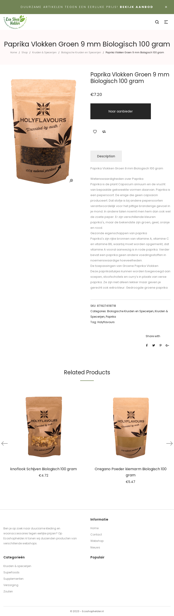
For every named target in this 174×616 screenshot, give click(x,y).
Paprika (111, 317)
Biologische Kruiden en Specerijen (81, 52)
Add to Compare (104, 131)
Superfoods (11, 572)
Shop (25, 52)
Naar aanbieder (121, 111)
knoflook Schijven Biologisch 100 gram (43, 469)
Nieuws (95, 547)
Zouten (8, 591)
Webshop (97, 541)
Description (106, 156)
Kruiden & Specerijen (44, 52)
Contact (96, 534)
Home (13, 52)
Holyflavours (106, 322)
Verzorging (10, 585)
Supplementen (13, 579)
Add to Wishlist (94, 131)
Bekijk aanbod (136, 7)
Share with (153, 336)
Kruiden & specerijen (17, 566)
